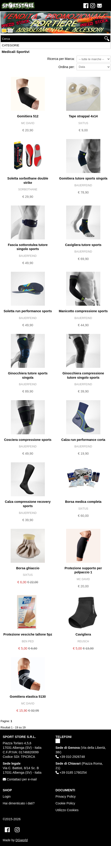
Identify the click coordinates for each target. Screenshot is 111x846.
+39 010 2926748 (70, 757)
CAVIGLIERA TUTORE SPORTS (83, 245)
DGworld (22, 840)
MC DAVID (27, 123)
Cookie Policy (65, 803)
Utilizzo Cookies (67, 810)
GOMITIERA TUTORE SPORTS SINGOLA (83, 178)
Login (7, 796)
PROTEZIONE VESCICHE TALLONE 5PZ (27, 634)
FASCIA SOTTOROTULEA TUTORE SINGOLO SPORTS (28, 247)
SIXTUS (83, 123)
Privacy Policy (66, 796)
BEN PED (28, 641)
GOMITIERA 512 (28, 116)
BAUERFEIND (83, 185)
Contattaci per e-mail (20, 779)
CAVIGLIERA (83, 634)
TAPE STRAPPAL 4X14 (83, 116)
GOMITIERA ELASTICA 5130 (28, 696)
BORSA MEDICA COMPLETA (83, 501)
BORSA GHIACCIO (27, 568)
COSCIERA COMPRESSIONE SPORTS (27, 440)
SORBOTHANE (27, 189)
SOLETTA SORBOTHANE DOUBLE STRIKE (27, 180)
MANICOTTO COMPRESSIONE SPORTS (83, 311)
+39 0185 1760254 (71, 772)
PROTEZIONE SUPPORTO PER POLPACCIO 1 (83, 570)
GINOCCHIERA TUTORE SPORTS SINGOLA (28, 375)
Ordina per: (66, 67)
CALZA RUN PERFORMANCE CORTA (83, 440)
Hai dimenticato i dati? (19, 803)
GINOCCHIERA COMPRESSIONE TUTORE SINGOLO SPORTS (83, 375)
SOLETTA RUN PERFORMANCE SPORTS (28, 311)
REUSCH (83, 641)
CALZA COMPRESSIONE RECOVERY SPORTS (28, 504)
